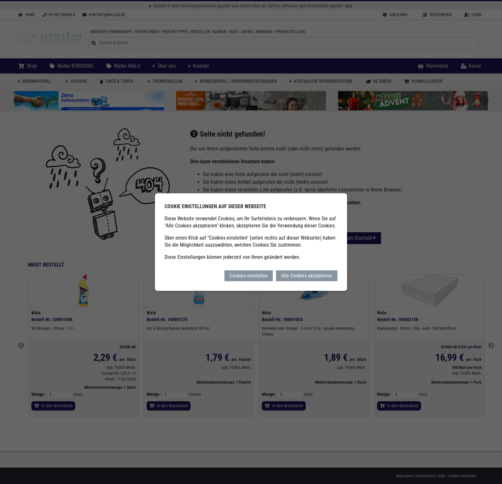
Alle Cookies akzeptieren (306, 275)
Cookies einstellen (249, 275)
